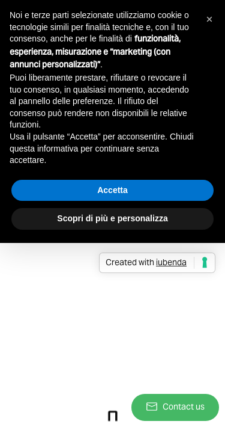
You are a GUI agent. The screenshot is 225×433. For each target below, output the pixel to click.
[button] (209, 19)
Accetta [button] (112, 190)
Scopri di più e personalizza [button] (112, 218)
